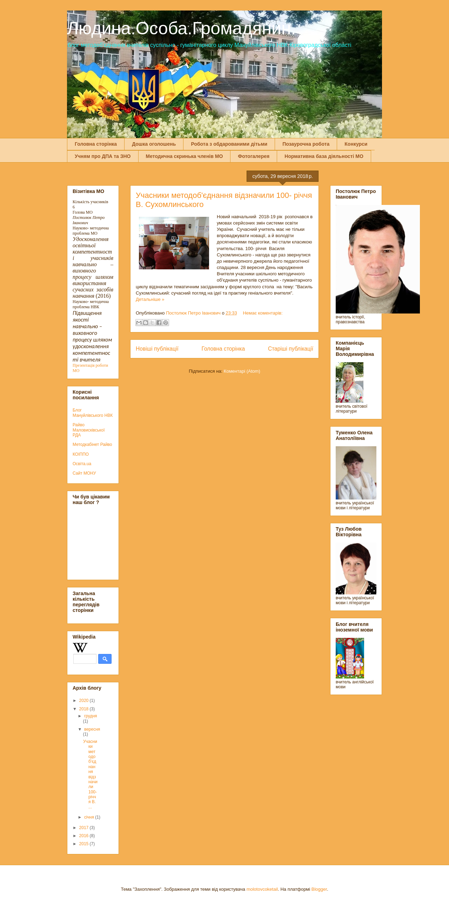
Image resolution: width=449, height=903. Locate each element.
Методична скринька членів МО (184, 156)
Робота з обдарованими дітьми (229, 144)
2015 (84, 843)
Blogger (319, 889)
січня (89, 817)
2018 (84, 708)
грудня (90, 716)
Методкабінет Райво (92, 444)
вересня (92, 729)
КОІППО (81, 454)
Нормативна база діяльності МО (323, 156)
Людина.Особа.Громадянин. (181, 28)
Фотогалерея (253, 156)
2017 (84, 827)
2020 (84, 700)
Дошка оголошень (154, 144)
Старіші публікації (290, 349)
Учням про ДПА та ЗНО (103, 156)
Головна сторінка (96, 144)
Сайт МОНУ (84, 473)
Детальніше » (150, 299)
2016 (84, 835)
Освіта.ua (82, 463)
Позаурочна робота (305, 144)
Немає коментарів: (262, 313)
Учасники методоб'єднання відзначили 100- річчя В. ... (90, 774)
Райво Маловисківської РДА (89, 429)
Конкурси (355, 144)
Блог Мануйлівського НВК (93, 413)
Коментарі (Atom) (242, 371)
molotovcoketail (262, 889)
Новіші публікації (157, 349)
